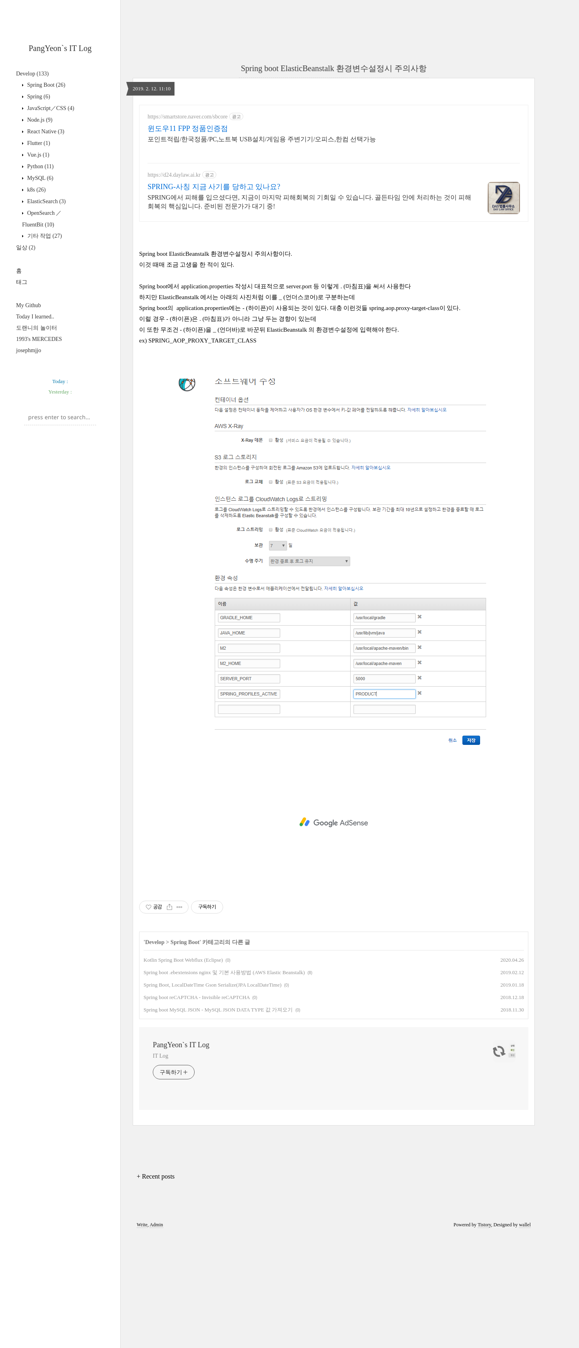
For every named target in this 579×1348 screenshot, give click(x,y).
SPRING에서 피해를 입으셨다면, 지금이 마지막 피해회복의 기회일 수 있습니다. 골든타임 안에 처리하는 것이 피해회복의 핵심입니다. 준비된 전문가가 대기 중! (309, 202)
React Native (45, 131)
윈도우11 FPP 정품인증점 (188, 128)
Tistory (484, 1337)
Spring (38, 97)
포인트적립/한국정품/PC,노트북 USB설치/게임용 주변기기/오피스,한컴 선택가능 (262, 139)
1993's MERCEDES (39, 339)
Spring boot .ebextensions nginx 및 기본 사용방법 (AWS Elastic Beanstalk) (224, 1085)
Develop (32, 74)
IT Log (160, 1168)
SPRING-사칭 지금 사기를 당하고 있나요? (214, 187)
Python (40, 166)
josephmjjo (28, 350)
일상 (25, 248)
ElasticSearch (46, 201)
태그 (21, 282)
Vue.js (37, 155)
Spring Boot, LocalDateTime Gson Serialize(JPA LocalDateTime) (212, 1097)
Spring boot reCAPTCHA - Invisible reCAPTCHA (197, 1110)
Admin (156, 1337)
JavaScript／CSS (50, 108)
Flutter (38, 143)
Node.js (39, 120)
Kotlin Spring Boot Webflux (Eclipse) (183, 1072)
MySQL (39, 178)
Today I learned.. (35, 317)
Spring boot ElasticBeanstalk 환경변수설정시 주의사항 (334, 68)
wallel (525, 1337)
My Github (28, 305)
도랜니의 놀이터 (36, 328)
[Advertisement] (60, 484)
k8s (36, 190)
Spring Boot (45, 85)
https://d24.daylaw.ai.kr (174, 175)
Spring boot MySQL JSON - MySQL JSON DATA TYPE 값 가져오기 (218, 1122)
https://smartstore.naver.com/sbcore (188, 117)
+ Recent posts (156, 1288)
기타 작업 (44, 236)
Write (142, 1337)
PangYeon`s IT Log (60, 48)
